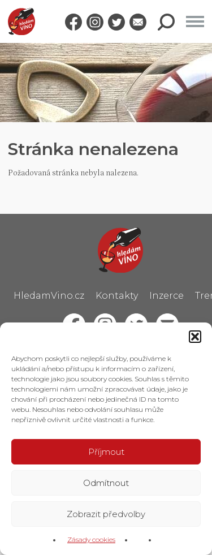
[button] (195, 336)
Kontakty (117, 295)
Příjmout (106, 451)
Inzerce (166, 295)
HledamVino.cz (49, 295)
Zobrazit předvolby (106, 514)
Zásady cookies (91, 539)
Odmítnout (106, 482)
